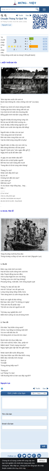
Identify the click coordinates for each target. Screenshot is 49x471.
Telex (39, 393)
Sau (27, 15)
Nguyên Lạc (6, 25)
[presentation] (22, 437)
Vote (45, 39)
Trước (21, 15)
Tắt (33, 393)
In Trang (2, 388)
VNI (44, 393)
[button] (44, 9)
